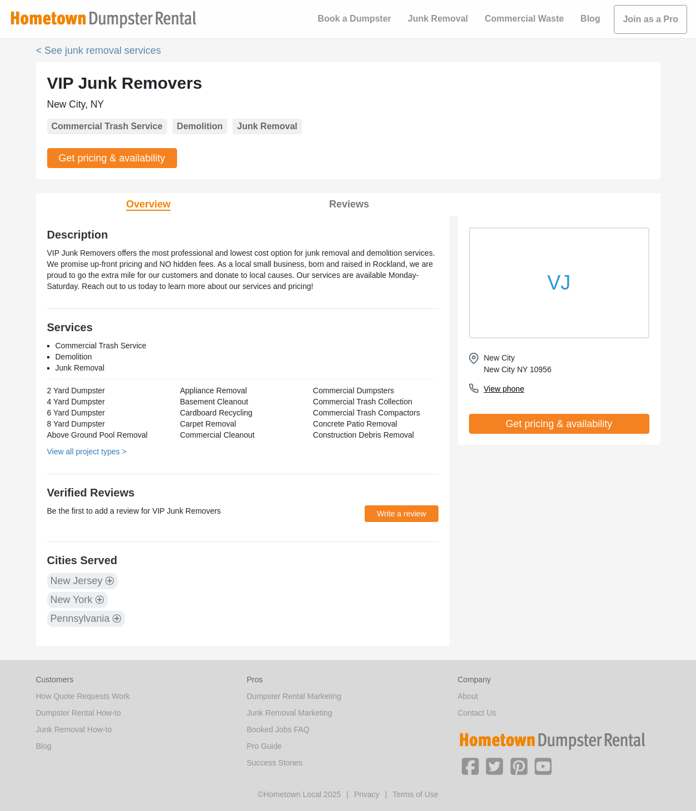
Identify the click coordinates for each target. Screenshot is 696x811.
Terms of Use (415, 794)
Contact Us (477, 712)
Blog (591, 18)
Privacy (367, 794)
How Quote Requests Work (83, 696)
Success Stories (274, 762)
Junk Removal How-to (74, 729)
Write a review (401, 513)
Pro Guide (264, 746)
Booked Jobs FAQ (278, 729)
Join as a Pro (650, 19)
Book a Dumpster (354, 18)
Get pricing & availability (112, 158)
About (468, 696)
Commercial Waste (524, 18)
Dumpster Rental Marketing (294, 696)
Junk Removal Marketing (289, 712)
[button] (470, 765)
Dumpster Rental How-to (78, 712)
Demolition (200, 126)
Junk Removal (438, 18)
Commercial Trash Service (107, 126)
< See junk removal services (99, 50)
